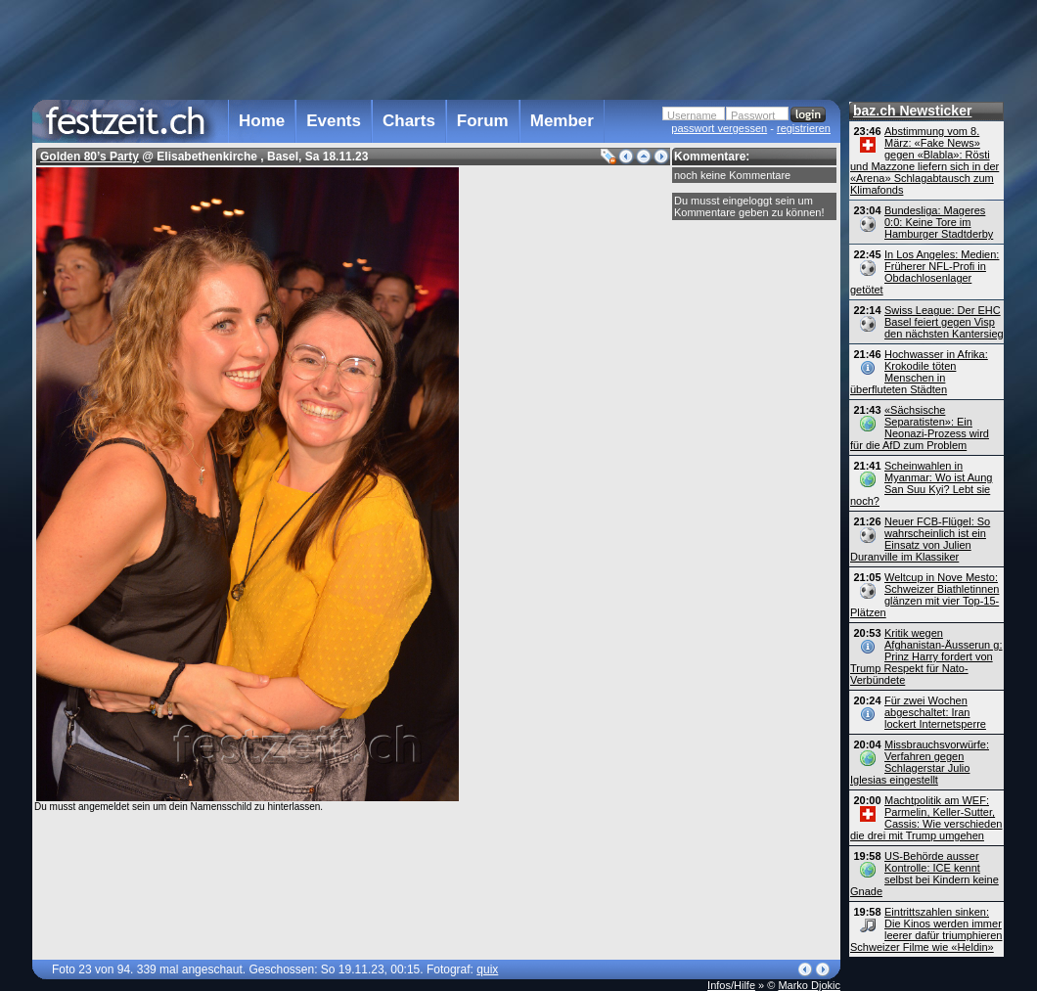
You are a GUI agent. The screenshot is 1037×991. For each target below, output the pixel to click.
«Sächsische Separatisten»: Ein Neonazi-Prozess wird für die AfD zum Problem (919, 427)
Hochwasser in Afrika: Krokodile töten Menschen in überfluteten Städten (919, 371)
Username (692, 115)
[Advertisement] (436, 48)
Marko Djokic (809, 985)
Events (333, 121)
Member (562, 121)
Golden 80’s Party (89, 156)
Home (262, 121)
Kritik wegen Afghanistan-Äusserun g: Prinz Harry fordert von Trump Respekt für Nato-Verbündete (926, 656)
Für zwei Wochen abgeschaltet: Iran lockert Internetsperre (935, 712)
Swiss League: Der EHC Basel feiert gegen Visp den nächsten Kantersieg (944, 321)
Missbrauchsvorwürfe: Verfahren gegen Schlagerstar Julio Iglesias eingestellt (919, 762)
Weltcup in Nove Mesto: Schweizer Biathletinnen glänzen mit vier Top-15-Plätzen (924, 594)
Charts (409, 121)
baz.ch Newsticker (912, 110)
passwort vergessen (719, 128)
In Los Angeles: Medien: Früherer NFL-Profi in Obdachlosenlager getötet (924, 271)
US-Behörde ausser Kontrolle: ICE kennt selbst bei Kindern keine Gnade (924, 873)
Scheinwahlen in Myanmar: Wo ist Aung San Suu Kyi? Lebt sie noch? (921, 483)
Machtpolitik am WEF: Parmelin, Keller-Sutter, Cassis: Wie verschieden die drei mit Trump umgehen (926, 817)
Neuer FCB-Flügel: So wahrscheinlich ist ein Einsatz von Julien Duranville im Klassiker (920, 539)
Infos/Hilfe (731, 985)
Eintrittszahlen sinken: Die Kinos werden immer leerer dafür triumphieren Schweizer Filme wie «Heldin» (926, 929)
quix (487, 969)
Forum (483, 121)
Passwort (753, 115)
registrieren (804, 128)
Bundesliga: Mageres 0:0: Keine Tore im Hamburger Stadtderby (938, 222)
